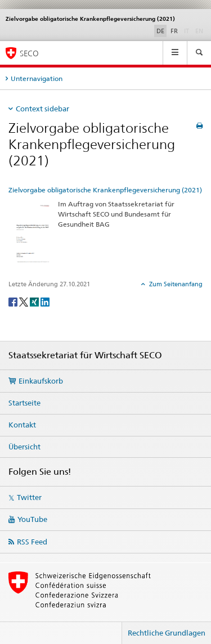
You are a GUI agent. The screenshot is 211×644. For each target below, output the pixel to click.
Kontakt (22, 424)
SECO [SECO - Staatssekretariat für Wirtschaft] (29, 53)
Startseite (24, 402)
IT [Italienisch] (187, 30)
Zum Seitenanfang (175, 284)
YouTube (32, 519)
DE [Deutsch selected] (160, 31)
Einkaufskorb (41, 380)
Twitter (29, 497)
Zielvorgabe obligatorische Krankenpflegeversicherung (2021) (105, 190)
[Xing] (35, 301)
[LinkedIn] (45, 301)
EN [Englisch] (200, 30)
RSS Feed (32, 541)
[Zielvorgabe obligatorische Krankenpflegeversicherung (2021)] (30, 232)
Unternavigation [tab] (36, 78)
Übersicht (24, 446)
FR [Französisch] (174, 31)
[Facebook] (13, 301)
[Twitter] (24, 301)
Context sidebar (42, 108)
